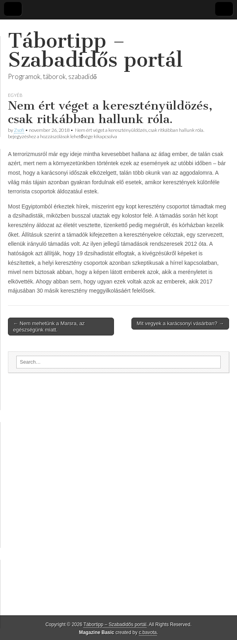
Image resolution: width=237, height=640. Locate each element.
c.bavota (148, 632)
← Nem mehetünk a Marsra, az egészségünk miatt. (49, 326)
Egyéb (15, 95)
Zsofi (19, 130)
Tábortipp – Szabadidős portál (95, 50)
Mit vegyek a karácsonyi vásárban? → (180, 323)
